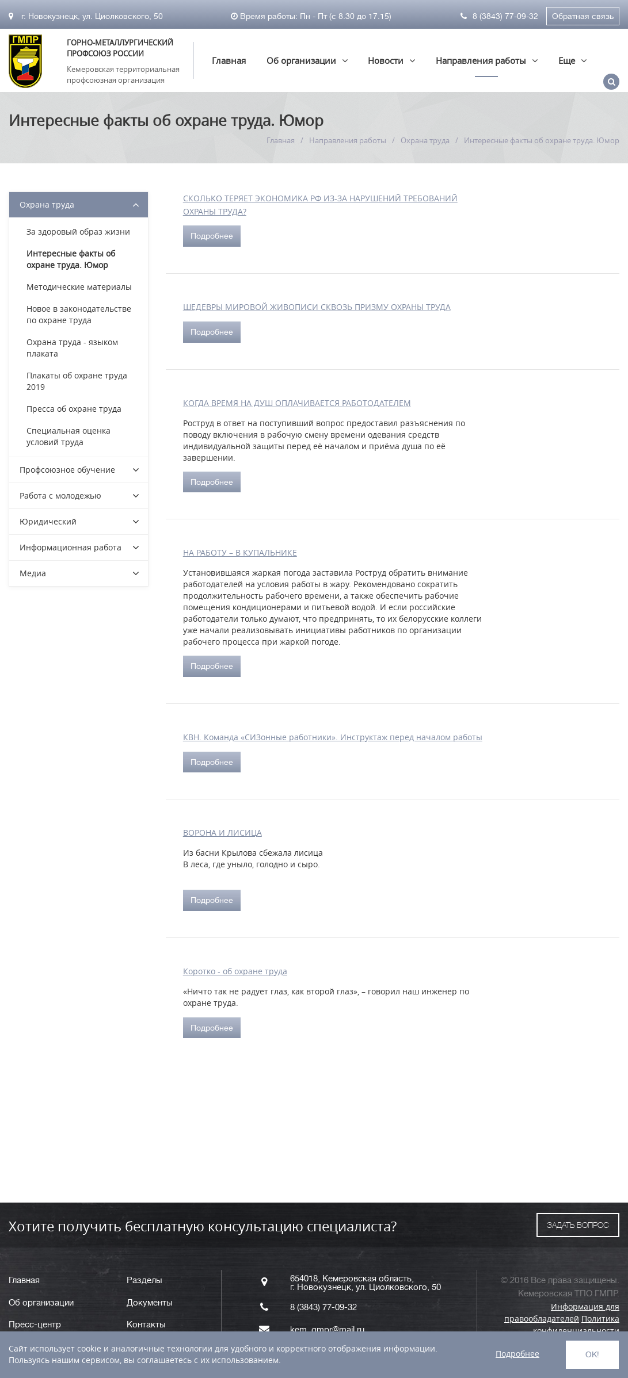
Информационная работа (70, 547)
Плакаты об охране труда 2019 (76, 381)
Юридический (48, 521)
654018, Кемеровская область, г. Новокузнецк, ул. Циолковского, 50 (365, 1283)
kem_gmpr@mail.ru (327, 1330)
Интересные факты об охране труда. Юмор (70, 259)
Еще (566, 60)
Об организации (301, 60)
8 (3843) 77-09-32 (499, 16)
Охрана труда (425, 140)
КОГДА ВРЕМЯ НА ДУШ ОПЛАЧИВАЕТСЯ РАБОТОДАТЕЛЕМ (297, 402)
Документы (150, 1303)
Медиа (33, 573)
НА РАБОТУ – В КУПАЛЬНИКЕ (240, 552)
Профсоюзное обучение (67, 469)
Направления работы (481, 60)
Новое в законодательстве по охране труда (78, 314)
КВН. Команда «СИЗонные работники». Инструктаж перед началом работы (332, 737)
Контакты (146, 1325)
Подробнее (212, 235)
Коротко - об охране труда (235, 971)
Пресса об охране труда (73, 408)
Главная (229, 60)
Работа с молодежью (60, 495)
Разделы (144, 1280)
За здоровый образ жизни (78, 231)
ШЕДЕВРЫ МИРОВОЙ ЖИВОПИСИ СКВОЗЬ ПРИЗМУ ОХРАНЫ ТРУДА (317, 306)
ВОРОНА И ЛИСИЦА (222, 832)
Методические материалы (79, 286)
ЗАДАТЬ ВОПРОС (578, 1225)
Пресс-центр (35, 1325)
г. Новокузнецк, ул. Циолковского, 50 (86, 16)
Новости (386, 60)
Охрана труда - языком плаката (72, 347)
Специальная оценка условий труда (68, 436)
